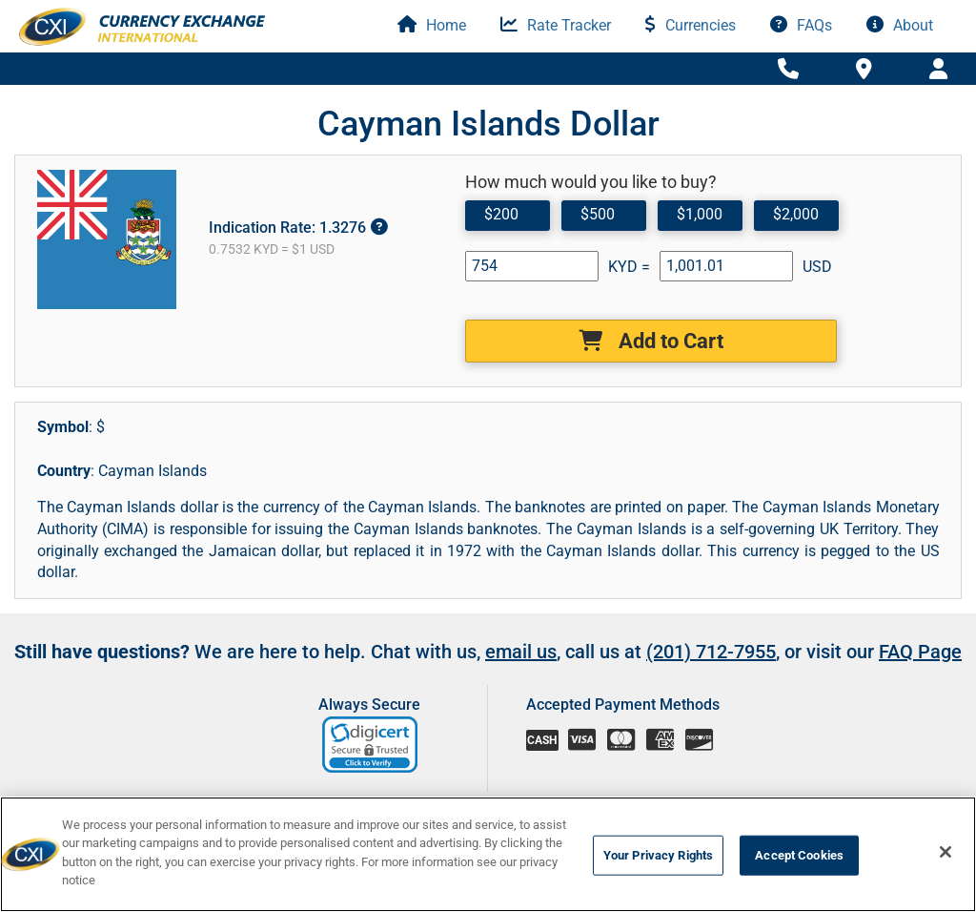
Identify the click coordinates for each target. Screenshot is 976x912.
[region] (488, 854)
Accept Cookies (799, 855)
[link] (371, 744)
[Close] (945, 852)
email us (521, 651)
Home (431, 25)
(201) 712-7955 (711, 651)
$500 (597, 214)
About (899, 25)
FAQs (801, 25)
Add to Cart (651, 341)
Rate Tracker (555, 25)
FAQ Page (920, 651)
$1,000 (699, 214)
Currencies (690, 25)
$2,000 (796, 214)
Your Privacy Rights (658, 855)
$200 (501, 214)
